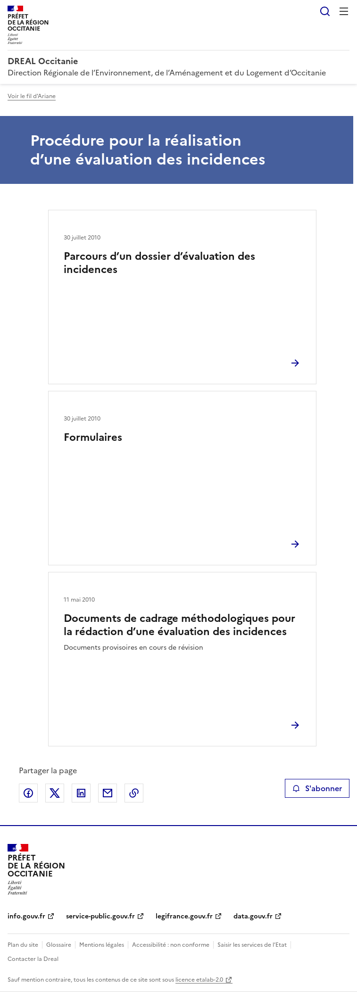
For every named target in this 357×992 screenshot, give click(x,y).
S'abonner (317, 788)
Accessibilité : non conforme (170, 945)
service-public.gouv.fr (100, 916)
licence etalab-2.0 (199, 979)
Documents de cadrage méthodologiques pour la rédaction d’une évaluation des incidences (179, 625)
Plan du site (23, 945)
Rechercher (324, 11)
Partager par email (107, 793)
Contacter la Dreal (33, 959)
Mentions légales (101, 945)
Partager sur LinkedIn (81, 793)
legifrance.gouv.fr (184, 916)
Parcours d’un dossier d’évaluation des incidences (159, 262)
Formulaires (93, 437)
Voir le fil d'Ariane (32, 96)
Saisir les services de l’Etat (252, 945)
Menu (343, 11)
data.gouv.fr (253, 916)
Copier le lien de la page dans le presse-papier (134, 793)
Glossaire (58, 945)
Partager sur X (54, 793)
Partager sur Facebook (28, 793)
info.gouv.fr (26, 916)
